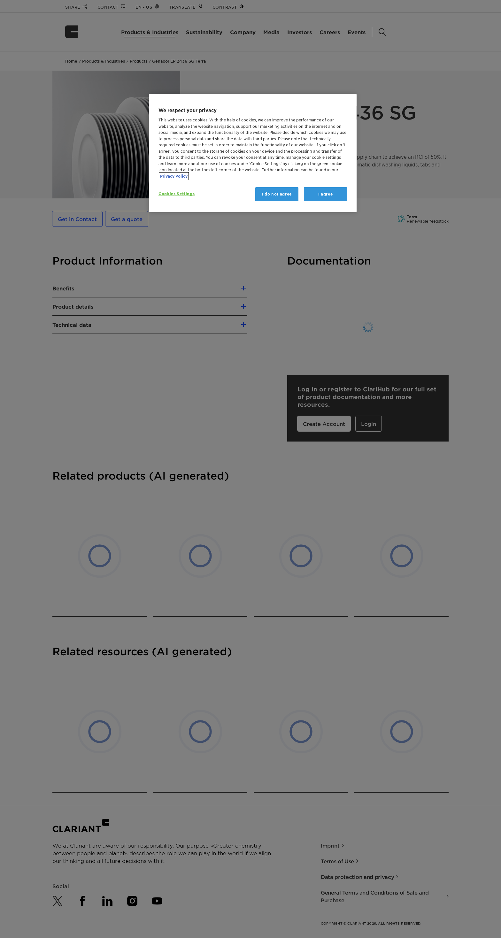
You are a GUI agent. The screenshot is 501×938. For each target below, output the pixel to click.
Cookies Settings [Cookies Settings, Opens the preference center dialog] (176, 193)
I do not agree (277, 194)
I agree (325, 194)
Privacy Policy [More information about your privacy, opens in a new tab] (174, 176)
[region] (253, 153)
